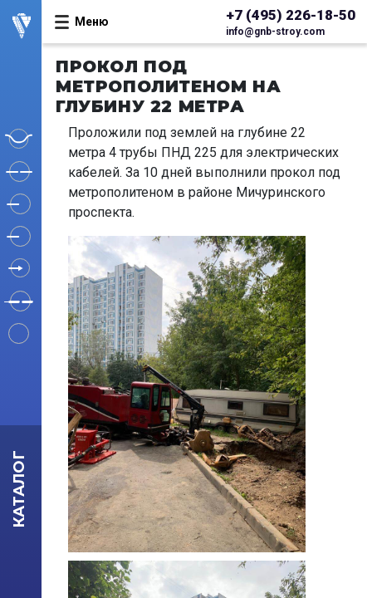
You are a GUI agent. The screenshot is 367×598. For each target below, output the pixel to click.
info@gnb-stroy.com (275, 31)
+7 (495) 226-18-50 (290, 15)
